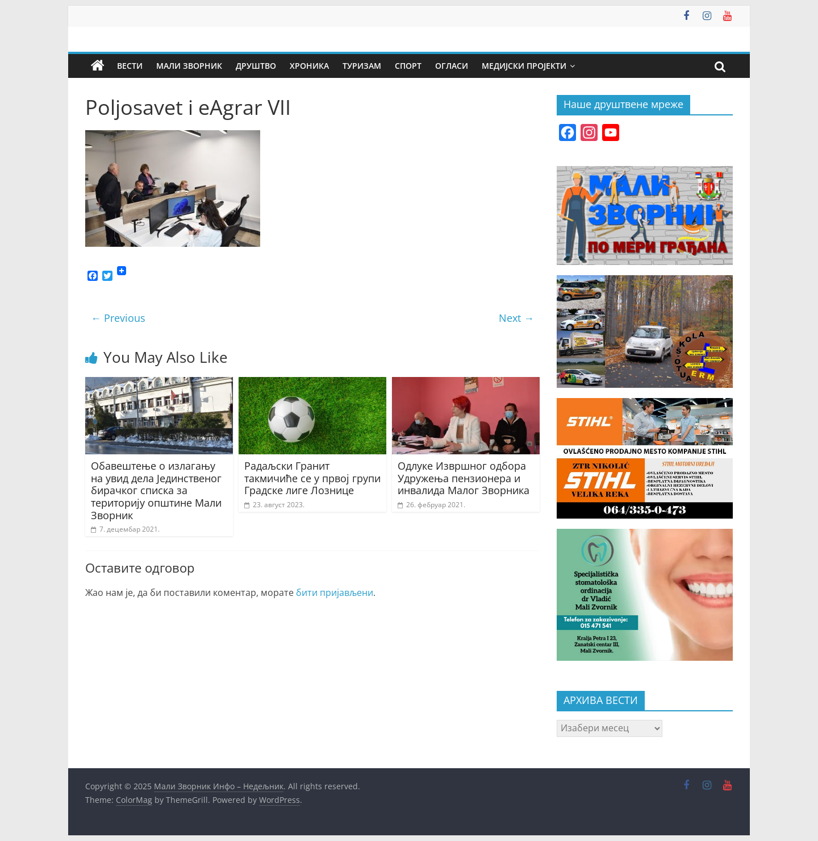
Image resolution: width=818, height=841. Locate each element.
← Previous (118, 318)
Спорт (408, 65)
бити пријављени (334, 592)
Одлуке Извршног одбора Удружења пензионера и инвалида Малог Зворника (463, 478)
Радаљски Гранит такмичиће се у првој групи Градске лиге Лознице (312, 478)
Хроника (309, 65)
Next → (516, 318)
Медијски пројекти (524, 65)
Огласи (451, 65)
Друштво (256, 65)
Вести (130, 65)
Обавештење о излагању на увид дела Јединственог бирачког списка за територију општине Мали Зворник (156, 490)
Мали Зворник (189, 65)
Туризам (362, 65)
